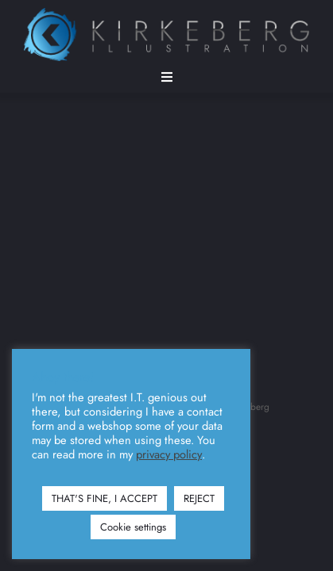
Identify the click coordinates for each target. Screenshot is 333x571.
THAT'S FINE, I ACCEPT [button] (104, 498)
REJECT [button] (199, 498)
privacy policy (169, 454)
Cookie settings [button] (133, 527)
